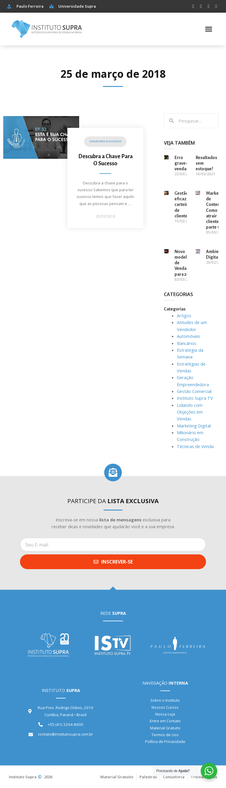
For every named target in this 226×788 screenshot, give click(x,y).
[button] (209, 29)
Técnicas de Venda (195, 446)
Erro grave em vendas (183, 163)
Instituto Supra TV (195, 398)
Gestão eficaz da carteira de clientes (183, 204)
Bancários (186, 343)
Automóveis (188, 336)
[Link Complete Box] (79, 178)
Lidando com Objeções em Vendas (190, 412)
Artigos (184, 315)
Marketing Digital (194, 426)
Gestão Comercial (194, 391)
